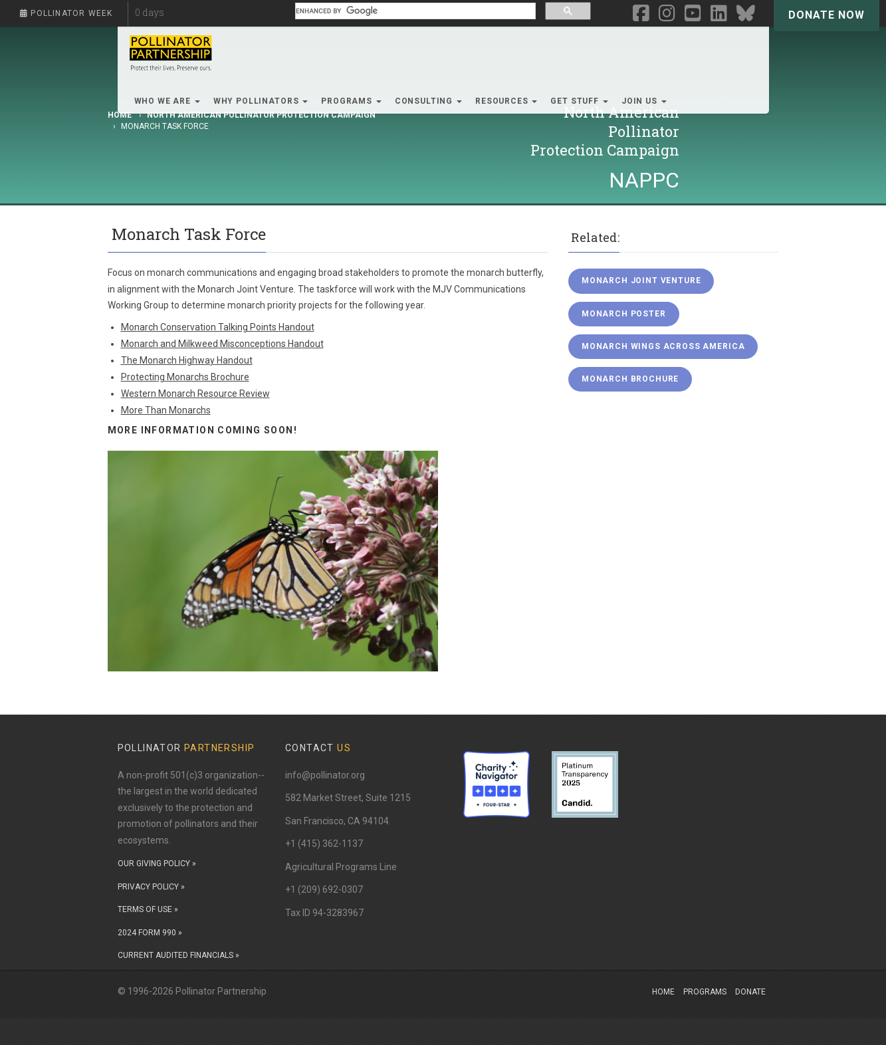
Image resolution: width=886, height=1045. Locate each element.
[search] (414, 11)
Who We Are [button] (167, 101)
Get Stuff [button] (579, 101)
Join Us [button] (644, 101)
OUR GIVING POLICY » (157, 863)
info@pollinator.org (325, 775)
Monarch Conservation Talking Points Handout (217, 327)
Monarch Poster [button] (624, 313)
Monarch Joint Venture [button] (641, 280)
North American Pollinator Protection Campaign (261, 115)
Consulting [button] (428, 101)
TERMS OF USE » (148, 909)
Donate (750, 991)
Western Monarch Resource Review (195, 393)
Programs (704, 991)
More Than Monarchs (166, 410)
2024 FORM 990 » (150, 932)
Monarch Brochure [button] (630, 379)
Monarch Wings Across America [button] (663, 346)
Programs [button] (351, 101)
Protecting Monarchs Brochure (185, 377)
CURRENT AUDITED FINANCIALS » (178, 955)
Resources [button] (506, 101)
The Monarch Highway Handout (187, 360)
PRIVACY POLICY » (151, 886)
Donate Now (826, 15)
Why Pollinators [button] (260, 101)
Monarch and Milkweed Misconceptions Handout (222, 343)
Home (663, 991)
